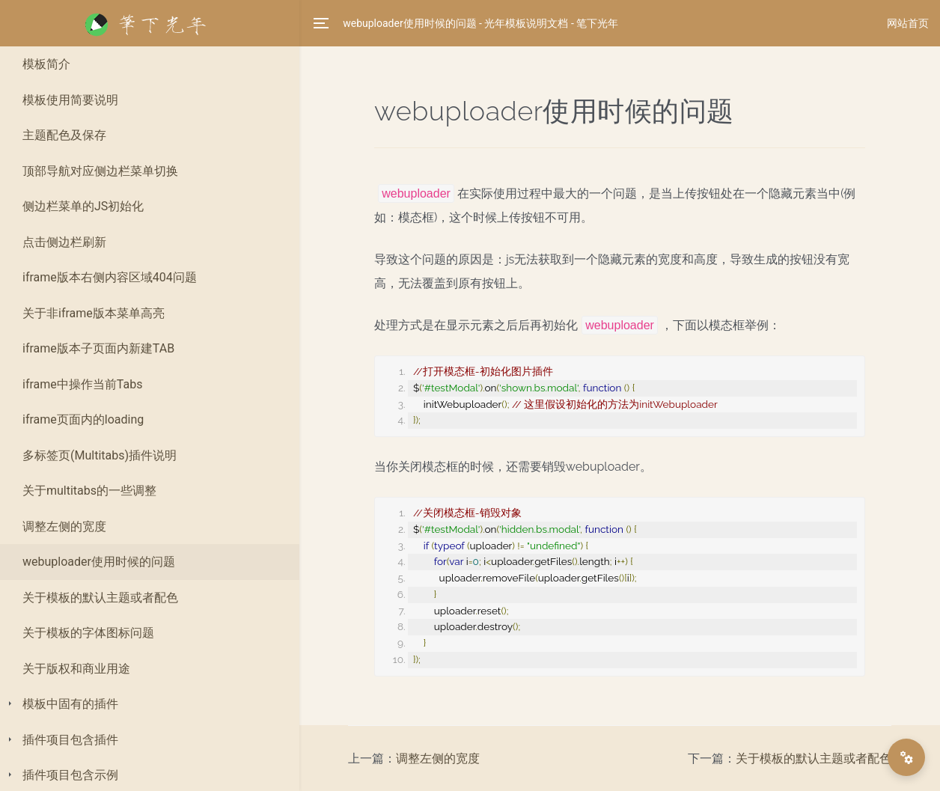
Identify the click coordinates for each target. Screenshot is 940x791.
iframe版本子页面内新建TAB (98, 348)
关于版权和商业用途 (76, 669)
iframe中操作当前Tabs (82, 384)
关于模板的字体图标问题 (88, 633)
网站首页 (908, 23)
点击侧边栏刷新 (64, 242)
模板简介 (46, 64)
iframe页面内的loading (83, 419)
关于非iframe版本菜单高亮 (93, 313)
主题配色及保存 (64, 135)
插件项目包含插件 (70, 740)
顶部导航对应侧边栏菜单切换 (100, 171)
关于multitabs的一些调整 (89, 490)
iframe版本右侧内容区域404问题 (109, 277)
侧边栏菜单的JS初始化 (83, 206)
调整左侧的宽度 (64, 526)
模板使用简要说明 (70, 100)
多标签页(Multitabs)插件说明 (99, 455)
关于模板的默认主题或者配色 (100, 597)
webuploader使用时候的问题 (98, 562)
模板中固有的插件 (70, 704)
